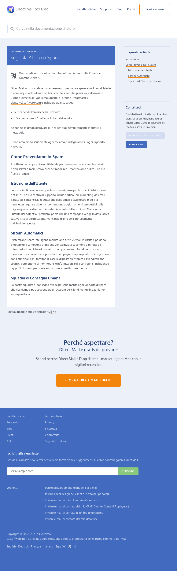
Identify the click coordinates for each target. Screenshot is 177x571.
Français (36, 546)
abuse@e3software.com (26, 102)
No (54, 312)
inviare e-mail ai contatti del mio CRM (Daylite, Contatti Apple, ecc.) (87, 506)
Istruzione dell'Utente (140, 70)
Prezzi (131, 9)
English (11, 546)
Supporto (106, 9)
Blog (120, 9)
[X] (70, 547)
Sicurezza (51, 428)
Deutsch (23, 546)
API (9, 441)
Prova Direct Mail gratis (89, 380)
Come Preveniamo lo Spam (141, 65)
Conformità (52, 435)
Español (61, 546)
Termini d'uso (53, 416)
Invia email (136, 144)
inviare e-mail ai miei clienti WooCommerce (72, 500)
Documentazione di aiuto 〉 (27, 52)
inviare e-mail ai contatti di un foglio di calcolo (74, 512)
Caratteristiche (86, 9)
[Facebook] (75, 547)
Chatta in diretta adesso (145, 135)
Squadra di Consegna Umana (144, 81)
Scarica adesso (155, 9)
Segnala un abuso (56, 441)
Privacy (49, 422)
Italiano (48, 546)
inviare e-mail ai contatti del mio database (71, 519)
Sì (49, 312)
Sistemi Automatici (138, 76)
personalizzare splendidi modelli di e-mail (71, 487)
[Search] (12, 29)
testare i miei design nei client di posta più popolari (77, 494)
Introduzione (133, 59)
